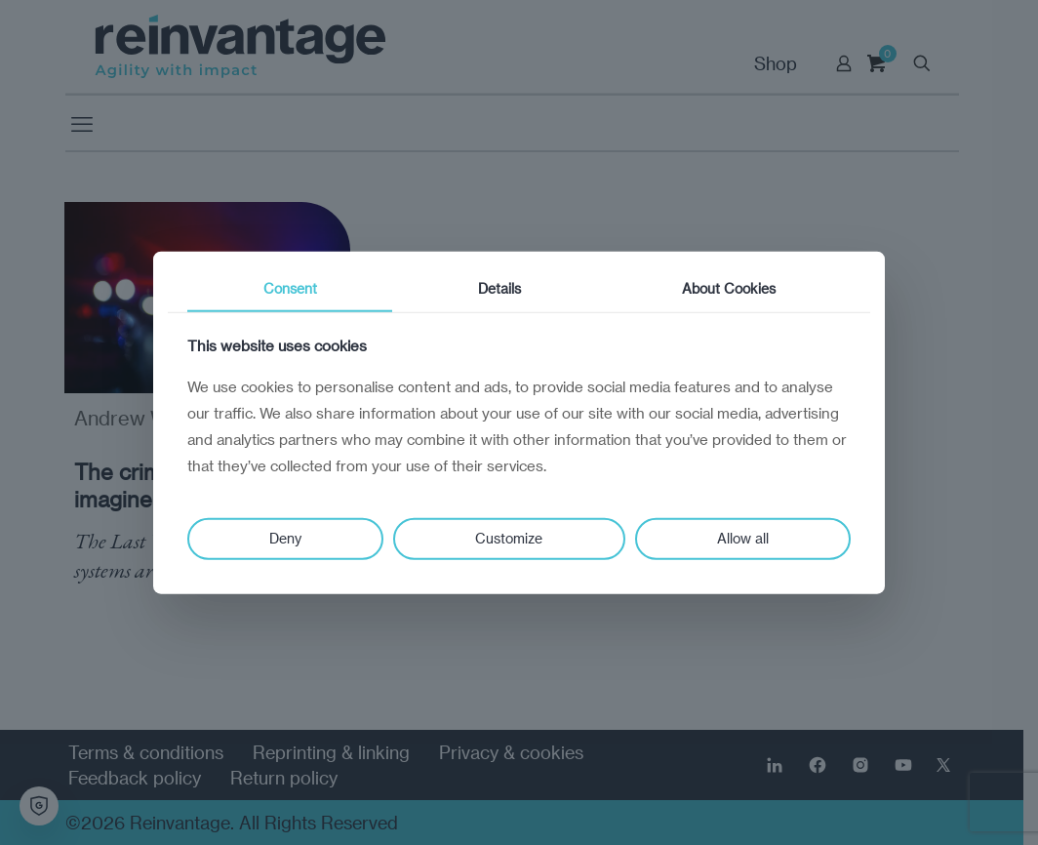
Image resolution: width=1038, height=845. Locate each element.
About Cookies (729, 288)
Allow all (743, 538)
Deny (285, 538)
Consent (290, 288)
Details (499, 288)
